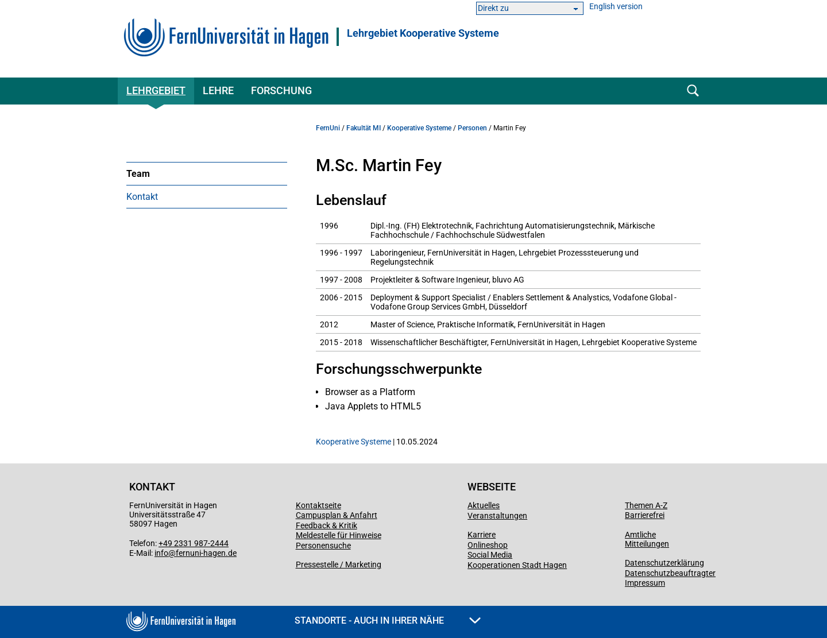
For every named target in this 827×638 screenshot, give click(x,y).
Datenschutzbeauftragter (670, 573)
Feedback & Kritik (326, 525)
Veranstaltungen (497, 515)
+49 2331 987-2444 (194, 543)
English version (616, 6)
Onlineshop (487, 545)
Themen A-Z (646, 505)
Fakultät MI (363, 128)
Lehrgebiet (156, 90)
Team (138, 173)
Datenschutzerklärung (664, 562)
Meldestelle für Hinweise (338, 535)
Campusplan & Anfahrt (336, 515)
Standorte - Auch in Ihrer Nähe (388, 620)
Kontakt (142, 196)
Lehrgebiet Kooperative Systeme (423, 33)
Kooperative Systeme (419, 128)
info (161, 553)
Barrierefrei (644, 515)
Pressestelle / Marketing (338, 564)
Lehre (218, 90)
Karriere (481, 534)
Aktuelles (483, 505)
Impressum (645, 582)
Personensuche (323, 545)
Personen (472, 128)
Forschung (281, 90)
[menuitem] (206, 173)
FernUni (328, 128)
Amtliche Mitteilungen (647, 539)
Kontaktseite (318, 505)
